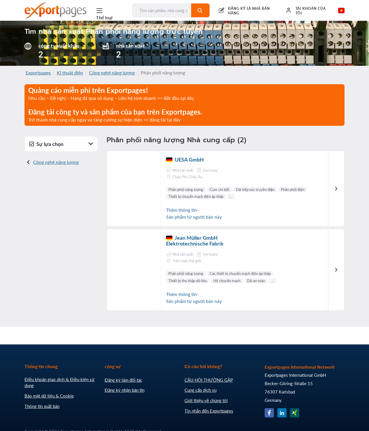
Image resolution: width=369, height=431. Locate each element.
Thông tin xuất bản (42, 406)
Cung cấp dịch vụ (200, 390)
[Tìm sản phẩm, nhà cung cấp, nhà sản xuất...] (162, 10)
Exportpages (38, 72)
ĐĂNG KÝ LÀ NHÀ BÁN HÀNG (249, 10)
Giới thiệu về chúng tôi (206, 400)
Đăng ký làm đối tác (123, 380)
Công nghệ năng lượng (112, 72)
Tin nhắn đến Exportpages (208, 410)
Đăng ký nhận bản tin (124, 390)
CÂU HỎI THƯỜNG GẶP (208, 380)
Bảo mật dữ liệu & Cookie (49, 395)
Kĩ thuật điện (70, 72)
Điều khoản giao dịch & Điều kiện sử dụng (60, 382)
